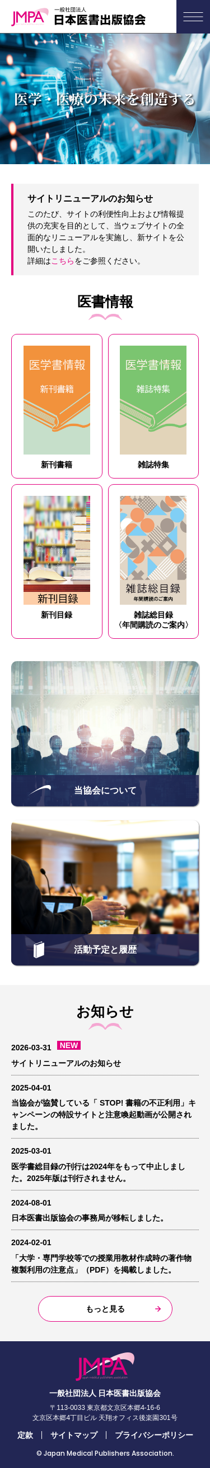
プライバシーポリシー (154, 1435)
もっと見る (105, 1308)
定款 (25, 1435)
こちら (62, 260)
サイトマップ (73, 1435)
